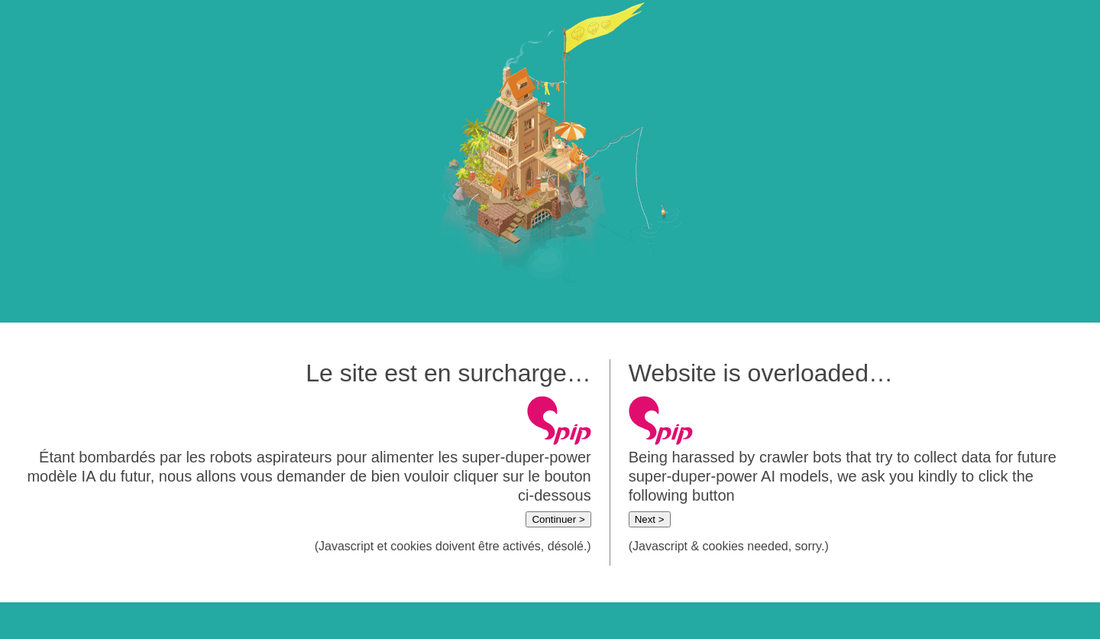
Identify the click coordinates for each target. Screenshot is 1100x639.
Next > (650, 519)
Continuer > (558, 519)
